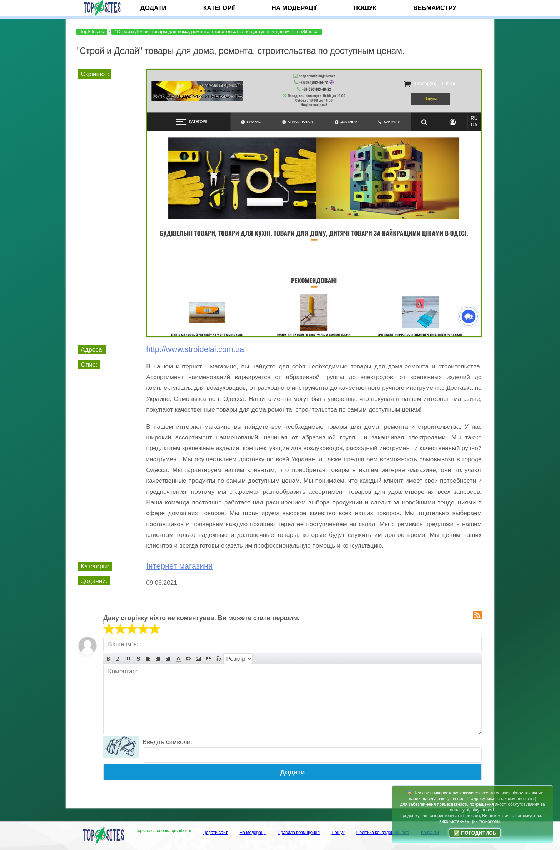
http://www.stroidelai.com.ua (195, 349)
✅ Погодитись (475, 833)
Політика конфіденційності (382, 832)
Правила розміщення (299, 832)
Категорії (219, 7)
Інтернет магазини (179, 566)
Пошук (364, 7)
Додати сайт (215, 832)
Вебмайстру (434, 7)
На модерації (293, 7)
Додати (153, 7)
